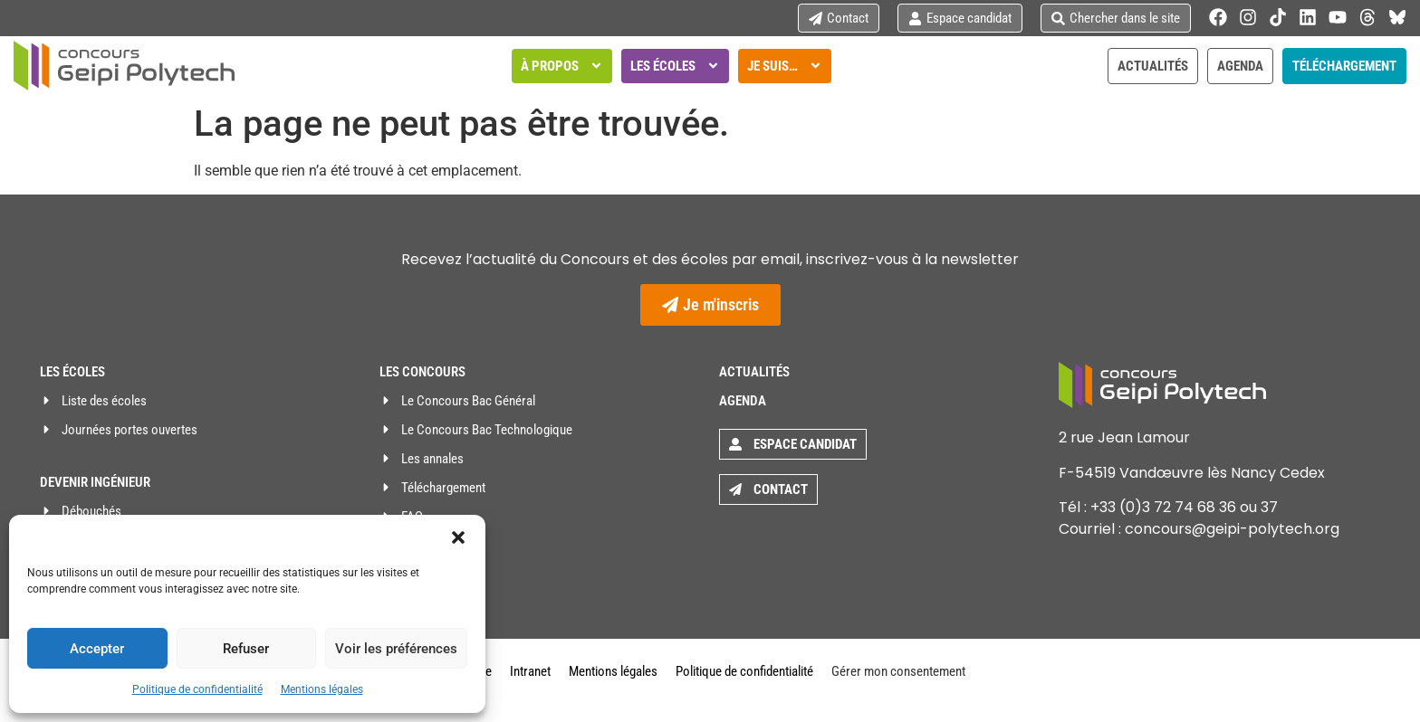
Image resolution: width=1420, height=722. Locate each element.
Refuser (246, 649)
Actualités (754, 372)
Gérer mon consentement (898, 671)
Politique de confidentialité (197, 689)
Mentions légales (322, 689)
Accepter (97, 649)
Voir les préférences (396, 649)
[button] (458, 537)
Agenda (742, 401)
